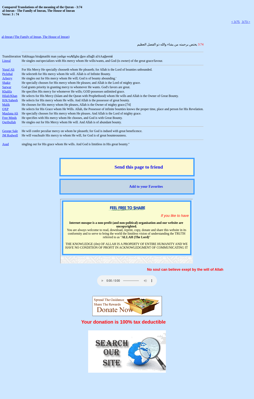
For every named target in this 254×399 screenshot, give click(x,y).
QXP (5, 109)
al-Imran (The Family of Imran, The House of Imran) (35, 37)
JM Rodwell (10, 135)
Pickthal (7, 74)
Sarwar (6, 87)
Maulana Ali (10, 113)
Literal (6, 60)
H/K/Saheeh (10, 100)
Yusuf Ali (8, 69)
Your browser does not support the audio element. (127, 280)
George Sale (10, 131)
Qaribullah (9, 122)
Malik (6, 104)
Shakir (6, 82)
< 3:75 (235, 22)
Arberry (7, 78)
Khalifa (7, 91)
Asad (5, 144)
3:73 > (245, 22)
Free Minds (9, 118)
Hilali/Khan (9, 96)
